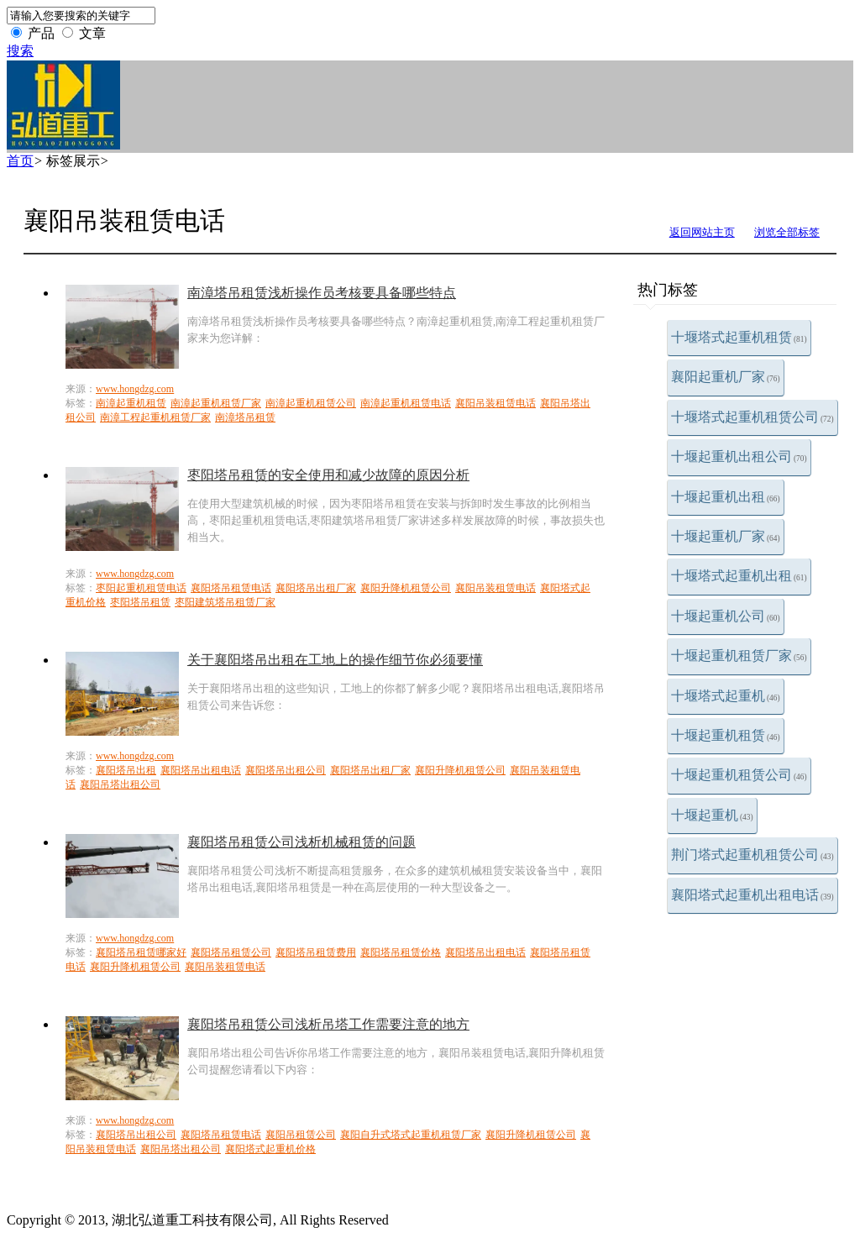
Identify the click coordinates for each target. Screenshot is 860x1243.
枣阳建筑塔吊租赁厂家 (225, 602)
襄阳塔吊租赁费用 (315, 952)
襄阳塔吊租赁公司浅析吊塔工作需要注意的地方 (328, 1024)
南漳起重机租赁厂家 (215, 403)
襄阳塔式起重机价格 (270, 1149)
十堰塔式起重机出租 (739, 576)
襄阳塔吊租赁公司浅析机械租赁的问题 (301, 842)
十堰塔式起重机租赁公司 (752, 417)
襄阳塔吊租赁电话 (231, 588)
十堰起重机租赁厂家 (739, 655)
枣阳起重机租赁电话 (141, 588)
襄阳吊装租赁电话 (495, 403)
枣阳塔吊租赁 (140, 602)
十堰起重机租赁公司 (739, 775)
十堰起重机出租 (725, 497)
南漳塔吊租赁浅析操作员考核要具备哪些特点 (321, 293)
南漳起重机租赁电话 (405, 403)
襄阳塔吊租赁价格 (400, 952)
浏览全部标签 (787, 232)
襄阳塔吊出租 (126, 770)
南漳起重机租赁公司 (310, 403)
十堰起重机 (712, 815)
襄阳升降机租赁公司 (405, 588)
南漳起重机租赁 (131, 403)
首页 (20, 161)
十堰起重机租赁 (725, 735)
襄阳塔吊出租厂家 (315, 588)
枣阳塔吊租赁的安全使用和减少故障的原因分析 (328, 475)
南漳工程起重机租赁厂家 (155, 417)
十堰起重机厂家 (725, 536)
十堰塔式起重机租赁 (739, 337)
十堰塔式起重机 (725, 696)
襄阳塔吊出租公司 (285, 770)
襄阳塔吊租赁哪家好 (141, 952)
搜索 (20, 51)
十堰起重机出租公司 (739, 456)
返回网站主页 (702, 232)
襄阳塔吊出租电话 (200, 770)
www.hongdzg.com (135, 389)
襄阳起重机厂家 (725, 377)
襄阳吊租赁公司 (300, 1135)
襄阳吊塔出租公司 (120, 784)
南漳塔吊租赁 (245, 417)
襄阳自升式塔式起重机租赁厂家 (410, 1135)
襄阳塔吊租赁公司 (231, 952)
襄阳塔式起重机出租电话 (752, 895)
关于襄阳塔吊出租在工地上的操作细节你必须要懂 (335, 660)
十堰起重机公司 (725, 616)
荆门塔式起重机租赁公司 (752, 854)
